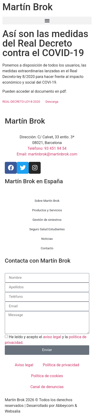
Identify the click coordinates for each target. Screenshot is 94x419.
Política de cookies (47, 376)
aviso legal (52, 337)
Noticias (47, 239)
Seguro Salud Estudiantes (47, 229)
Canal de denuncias (47, 387)
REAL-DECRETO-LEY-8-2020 (21, 101)
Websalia (12, 411)
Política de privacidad (61, 365)
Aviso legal (24, 365)
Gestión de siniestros (47, 220)
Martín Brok (27, 7)
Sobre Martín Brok (46, 200)
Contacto (47, 248)
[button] (47, 20)
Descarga (51, 101)
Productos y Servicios (47, 210)
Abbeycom (65, 405)
